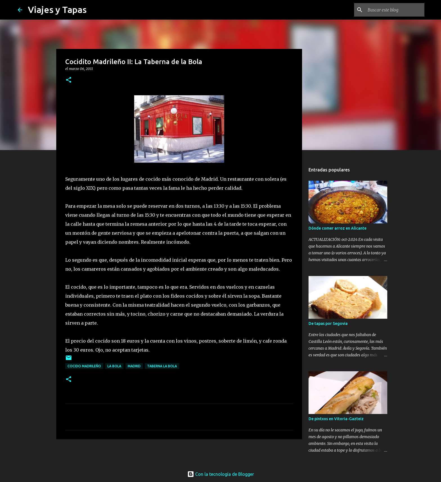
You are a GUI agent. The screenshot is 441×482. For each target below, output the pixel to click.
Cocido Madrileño (84, 366)
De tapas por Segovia (328, 323)
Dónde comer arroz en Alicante (337, 228)
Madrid (134, 366)
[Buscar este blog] (394, 10)
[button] (68, 80)
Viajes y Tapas (57, 9)
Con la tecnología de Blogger (220, 474)
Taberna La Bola (162, 366)
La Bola (114, 366)
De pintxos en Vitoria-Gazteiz (336, 419)
